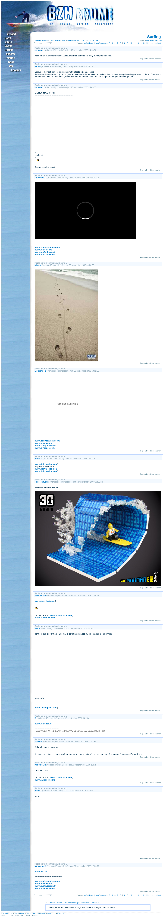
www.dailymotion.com (46, 464)
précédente (88, 43)
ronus (37, 628)
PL (36, 718)
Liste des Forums (41, 40)
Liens (49, 913)
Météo (22, 913)
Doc (54, 913)
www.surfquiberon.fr (45, 252)
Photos (43, 913)
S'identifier (94, 40)
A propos (60, 913)
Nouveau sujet (73, 40)
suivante (158, 43)
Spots (16, 913)
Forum (29, 913)
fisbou (38, 66)
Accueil (5, 913)
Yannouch (39, 50)
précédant (150, 40)
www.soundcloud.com (61, 615)
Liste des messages (58, 40)
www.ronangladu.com (46, 707)
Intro (11, 913)
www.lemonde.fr (43, 724)
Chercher (84, 40)
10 (131, 43)
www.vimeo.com (43, 250)
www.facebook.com (45, 617)
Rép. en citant (155, 59)
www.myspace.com (45, 254)
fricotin (38, 265)
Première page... (101, 43)
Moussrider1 (40, 178)
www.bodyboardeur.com (47, 247)
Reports (36, 913)
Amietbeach (40, 595)
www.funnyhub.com (45, 601)
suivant (159, 40)
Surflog (154, 37)
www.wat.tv (41, 871)
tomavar (38, 458)
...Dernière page (147, 43)
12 (138, 43)
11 (135, 43)
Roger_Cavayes (42, 482)
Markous (39, 741)
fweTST (38, 790)
